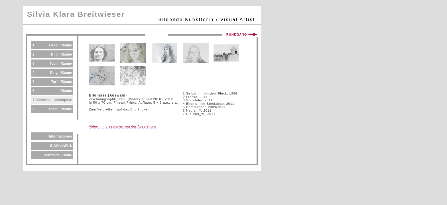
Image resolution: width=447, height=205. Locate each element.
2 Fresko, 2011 (195, 97)
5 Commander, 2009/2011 (204, 107)
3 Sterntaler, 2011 (198, 100)
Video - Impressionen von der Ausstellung (122, 126)
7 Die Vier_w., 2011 (199, 114)
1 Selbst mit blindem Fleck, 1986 (210, 93)
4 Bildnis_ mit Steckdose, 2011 (208, 103)
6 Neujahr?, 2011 (197, 110)
